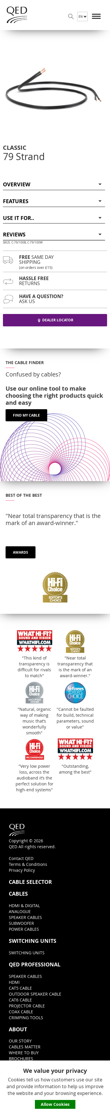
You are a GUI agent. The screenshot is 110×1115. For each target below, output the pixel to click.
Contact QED (21, 858)
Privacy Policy (22, 870)
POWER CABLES (24, 929)
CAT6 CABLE (20, 1000)
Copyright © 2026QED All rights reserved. (32, 836)
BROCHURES (21, 1058)
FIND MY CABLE (26, 415)
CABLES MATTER (24, 1047)
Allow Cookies (55, 1104)
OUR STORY (20, 1041)
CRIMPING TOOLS (26, 1017)
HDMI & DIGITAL (24, 905)
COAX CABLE (21, 1011)
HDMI (14, 982)
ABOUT (18, 1029)
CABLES (18, 894)
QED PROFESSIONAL (34, 965)
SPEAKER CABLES (25, 917)
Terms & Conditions (28, 864)
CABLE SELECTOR (30, 882)
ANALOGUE (20, 911)
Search (71, 16)
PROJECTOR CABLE (27, 1006)
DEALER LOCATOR (55, 320)
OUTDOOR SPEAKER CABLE (35, 994)
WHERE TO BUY (24, 1052)
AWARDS (20, 552)
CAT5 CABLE (20, 988)
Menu (96, 16)
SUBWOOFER (21, 923)
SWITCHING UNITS (32, 941)
